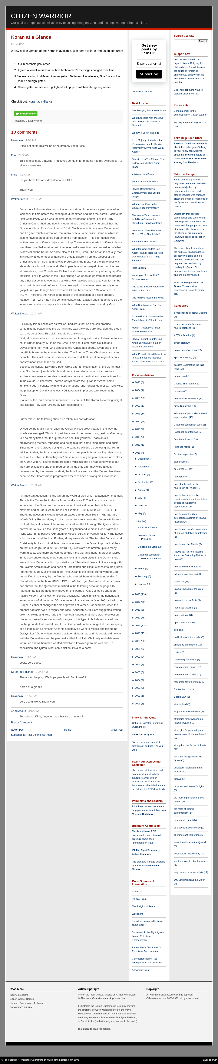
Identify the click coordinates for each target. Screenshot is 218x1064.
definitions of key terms (186, 398)
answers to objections (186, 350)
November (144, 466)
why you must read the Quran (189, 879)
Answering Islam (140, 970)
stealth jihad (180, 704)
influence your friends (185, 574)
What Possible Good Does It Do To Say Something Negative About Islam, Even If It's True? (149, 358)
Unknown (17, 140)
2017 (138, 445)
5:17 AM (24, 155)
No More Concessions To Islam (26, 1003)
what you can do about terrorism (191, 861)
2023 (138, 398)
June (141, 505)
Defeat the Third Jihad (21, 1007)
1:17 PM (30, 657)
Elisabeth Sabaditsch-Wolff (188, 424)
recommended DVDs (185, 674)
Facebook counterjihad (186, 432)
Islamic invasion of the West (188, 589)
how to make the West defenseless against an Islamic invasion (190, 518)
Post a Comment (21, 722)
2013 (138, 609)
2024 (138, 390)
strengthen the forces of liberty (190, 745)
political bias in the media (187, 637)
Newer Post (17, 729)
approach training (183, 357)
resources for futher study (188, 682)
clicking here (180, 67)
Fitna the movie (182, 447)
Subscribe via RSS (142, 91)
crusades (179, 391)
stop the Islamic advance (187, 711)
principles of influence (186, 644)
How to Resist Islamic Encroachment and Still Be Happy (146, 193)
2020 (138, 421)
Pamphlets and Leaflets (144, 241)
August (142, 490)
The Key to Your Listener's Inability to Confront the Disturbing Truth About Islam (147, 219)
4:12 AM (33, 711)
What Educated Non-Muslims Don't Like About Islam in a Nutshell (147, 122)
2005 (138, 672)
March (141, 568)
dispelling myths (183, 406)
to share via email (183, 820)
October (142, 474)
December (144, 458)
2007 (138, 657)
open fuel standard (184, 622)
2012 (138, 617)
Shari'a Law (180, 697)
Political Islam (139, 899)
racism (178, 652)
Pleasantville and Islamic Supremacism (102, 998)
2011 (138, 625)
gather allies (180, 461)
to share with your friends (187, 827)
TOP (214, 1059)
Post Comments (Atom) (40, 734)
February (143, 576)
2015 (138, 594)
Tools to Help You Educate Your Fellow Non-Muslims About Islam (148, 163)
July (140, 498)
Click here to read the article (94, 1029)
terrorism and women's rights (189, 786)
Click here (147, 814)
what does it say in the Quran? (190, 842)
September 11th (183, 689)
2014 (138, 602)
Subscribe (149, 74)
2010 (138, 633)
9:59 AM (24, 174)
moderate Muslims (184, 607)
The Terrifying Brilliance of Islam (149, 110)
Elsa (14, 155)
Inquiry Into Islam (19, 995)
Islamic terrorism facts (186, 600)
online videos (181, 615)
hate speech (181, 476)
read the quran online (185, 659)
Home (67, 729)
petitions (179, 629)
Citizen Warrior (41, 16)
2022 (138, 405)
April (140, 521)
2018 (138, 437)
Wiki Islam (137, 914)
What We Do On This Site (145, 132)
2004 (138, 680)
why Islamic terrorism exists (189, 872)
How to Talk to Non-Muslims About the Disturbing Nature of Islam (190, 555)
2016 (138, 452)
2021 (138, 413)
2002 (138, 695)
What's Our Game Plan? (145, 181)
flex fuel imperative (184, 454)
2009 (138, 641)
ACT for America (183, 335)
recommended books (185, 667)
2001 (138, 703)
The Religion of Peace (143, 906)
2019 (138, 429)
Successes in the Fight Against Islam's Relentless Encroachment (148, 936)
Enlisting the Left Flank (150, 547)
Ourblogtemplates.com (60, 1059)
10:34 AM (36, 313)
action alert (180, 342)
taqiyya (179, 240)
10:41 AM (42, 671)
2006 (138, 664)
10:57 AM (31, 696)
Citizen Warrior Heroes (22, 999)
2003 (138, 688)
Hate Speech (139, 268)
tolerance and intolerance (187, 835)
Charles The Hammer (185, 383)
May (140, 513)
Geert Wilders (181, 469)
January (142, 584)
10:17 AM (36, 199)
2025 (138, 382)
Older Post (117, 729)
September (144, 482)
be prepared (180, 376)
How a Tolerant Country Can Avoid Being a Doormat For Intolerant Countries (147, 343)
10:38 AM (36, 485)
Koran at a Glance (31, 37)
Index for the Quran (143, 734)
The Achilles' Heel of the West (148, 297)
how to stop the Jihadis (186, 544)
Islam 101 (137, 891)
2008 (138, 649)
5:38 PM (30, 140)
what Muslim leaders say (187, 853)
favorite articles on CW (186, 439)
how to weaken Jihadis (186, 566)
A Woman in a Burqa (143, 174)
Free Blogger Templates (17, 1059)
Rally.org (194, 63)
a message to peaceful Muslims (190, 312)
